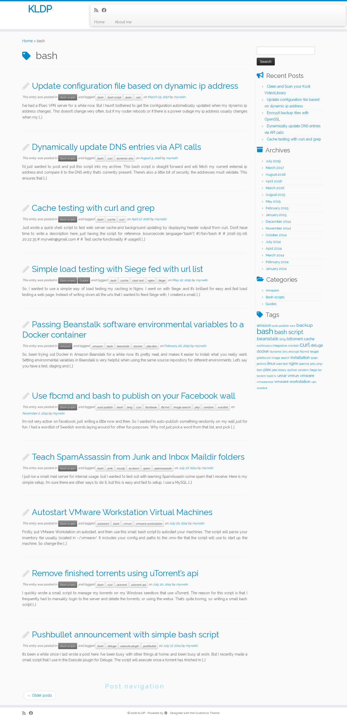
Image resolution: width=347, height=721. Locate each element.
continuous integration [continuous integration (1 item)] (272, 345)
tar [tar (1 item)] (320, 369)
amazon (97, 346)
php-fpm (151, 346)
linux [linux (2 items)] (271, 363)
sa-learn (134, 468)
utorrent (121, 584)
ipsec (128, 97)
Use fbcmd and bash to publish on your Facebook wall (133, 395)
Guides (83, 280)
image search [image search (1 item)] (280, 357)
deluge (111, 646)
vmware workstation (149, 523)
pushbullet (149, 646)
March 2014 (275, 255)
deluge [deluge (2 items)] (317, 345)
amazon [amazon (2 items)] (264, 325)
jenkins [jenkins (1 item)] (261, 363)
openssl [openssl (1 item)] (304, 363)
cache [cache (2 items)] (309, 339)
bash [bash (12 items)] (265, 331)
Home (99, 22)
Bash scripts (67, 97)
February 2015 (277, 208)
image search (181, 407)
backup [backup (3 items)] (304, 325)
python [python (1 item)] (292, 369)
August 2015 (275, 195)
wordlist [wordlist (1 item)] (262, 388)
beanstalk (123, 346)
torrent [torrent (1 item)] (261, 375)
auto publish (105, 407)
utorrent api (138, 584)
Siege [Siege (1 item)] (313, 369)
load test (138, 280)
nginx (151, 280)
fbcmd (165, 407)
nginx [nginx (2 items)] (293, 363)
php (197, 407)
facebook (151, 407)
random (208, 407)
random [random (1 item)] (303, 369)
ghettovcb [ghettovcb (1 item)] (263, 357)
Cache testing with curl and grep (93, 208)
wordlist (223, 407)
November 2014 (278, 228)
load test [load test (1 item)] (282, 363)
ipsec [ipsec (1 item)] (314, 357)
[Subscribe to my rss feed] (98, 10)
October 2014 (276, 235)
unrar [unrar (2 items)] (282, 375)
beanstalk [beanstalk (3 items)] (267, 338)
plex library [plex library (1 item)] (279, 369)
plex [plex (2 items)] (267, 369)
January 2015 (276, 215)
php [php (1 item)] (312, 363)
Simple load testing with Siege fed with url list (117, 269)
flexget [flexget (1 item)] (314, 351)
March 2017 (275, 168)
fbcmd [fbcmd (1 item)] (304, 351)
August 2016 (276, 174)
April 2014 (274, 248)
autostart (103, 523)
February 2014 (277, 262)
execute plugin (129, 646)
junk (110, 468)
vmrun (127, 523)
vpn (138, 97)
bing (129, 407)
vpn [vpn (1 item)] (313, 381)
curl (109, 158)
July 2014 (273, 242)
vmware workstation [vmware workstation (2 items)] (292, 381)
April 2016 (274, 181)
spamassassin (163, 468)
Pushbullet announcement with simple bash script (125, 634)
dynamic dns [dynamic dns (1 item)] (278, 351)
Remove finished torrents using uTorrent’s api (115, 573)
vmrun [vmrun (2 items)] (293, 375)
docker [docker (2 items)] (263, 351)
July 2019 (273, 161)
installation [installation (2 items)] (300, 357)
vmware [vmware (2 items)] (307, 375)
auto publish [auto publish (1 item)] (280, 325)
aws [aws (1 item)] (292, 325)
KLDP (40, 10)
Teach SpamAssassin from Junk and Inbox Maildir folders (138, 457)
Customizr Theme (207, 713)
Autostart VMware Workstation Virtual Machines (122, 512)
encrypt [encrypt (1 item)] (294, 351)
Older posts (39, 695)
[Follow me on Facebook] (106, 10)
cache (111, 219)
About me (123, 22)
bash (100, 97)
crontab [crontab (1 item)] (293, 345)
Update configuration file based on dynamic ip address (135, 86)
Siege (161, 280)
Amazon (65, 346)
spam (146, 468)
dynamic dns (124, 158)
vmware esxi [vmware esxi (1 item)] (265, 381)
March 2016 (275, 188)
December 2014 (278, 222)
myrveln (180, 97)
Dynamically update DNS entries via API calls (116, 147)
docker (137, 346)
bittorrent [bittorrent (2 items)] (295, 339)
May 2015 (273, 201)
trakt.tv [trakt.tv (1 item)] (271, 375)
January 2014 (276, 269)
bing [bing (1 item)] (282, 339)
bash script (114, 97)
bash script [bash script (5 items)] (288, 332)
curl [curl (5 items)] (305, 344)
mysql (120, 468)
